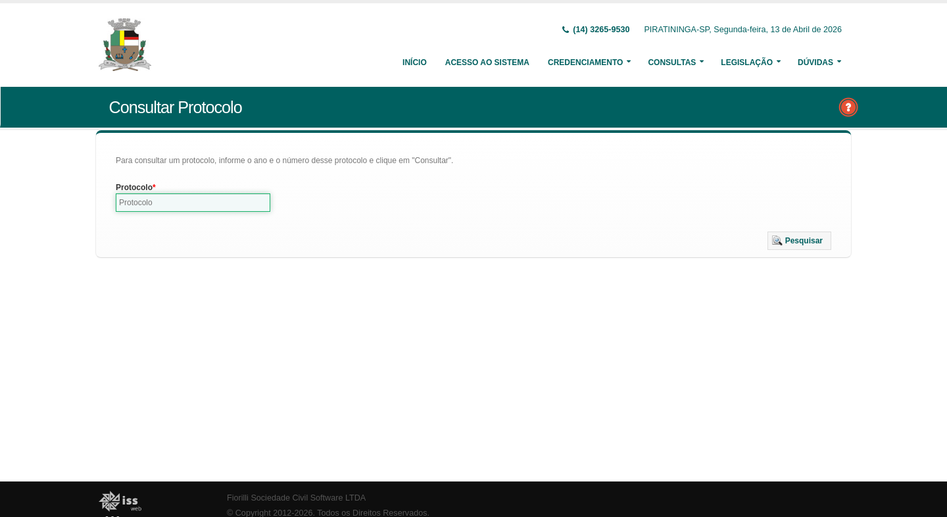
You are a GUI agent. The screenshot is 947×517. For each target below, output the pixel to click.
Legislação (747, 62)
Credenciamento (585, 62)
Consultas (672, 62)
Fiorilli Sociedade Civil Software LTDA (296, 498)
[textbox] (193, 202)
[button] (799, 241)
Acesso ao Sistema (487, 62)
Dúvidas (815, 62)
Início (414, 62)
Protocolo (134, 187)
